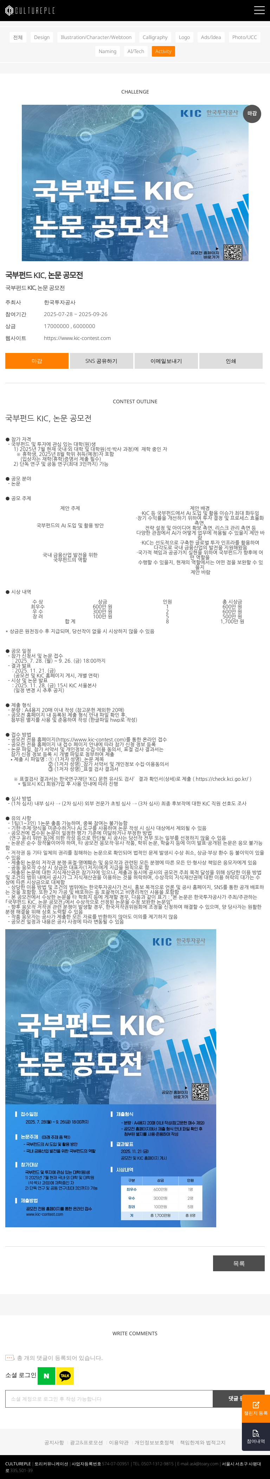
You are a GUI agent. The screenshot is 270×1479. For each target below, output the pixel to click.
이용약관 (119, 1442)
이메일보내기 (166, 360)
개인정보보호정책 (154, 1442)
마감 (37, 360)
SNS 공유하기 (101, 360)
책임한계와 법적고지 (203, 1442)
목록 (239, 1263)
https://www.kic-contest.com (77, 337)
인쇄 (231, 360)
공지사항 (54, 1442)
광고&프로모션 (86, 1442)
